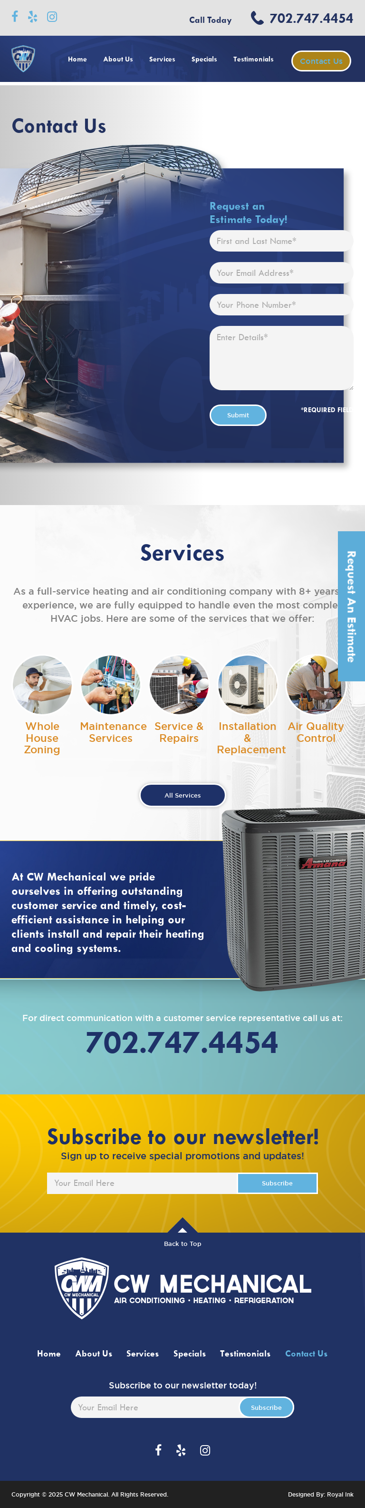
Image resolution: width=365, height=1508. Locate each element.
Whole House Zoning (42, 737)
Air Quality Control (316, 731)
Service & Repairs (178, 731)
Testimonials (253, 58)
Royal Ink (340, 1494)
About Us (118, 58)
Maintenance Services (113, 731)
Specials (204, 58)
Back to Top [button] (183, 1243)
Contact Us (321, 61)
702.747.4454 (312, 18)
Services (162, 58)
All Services (182, 795)
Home (77, 58)
